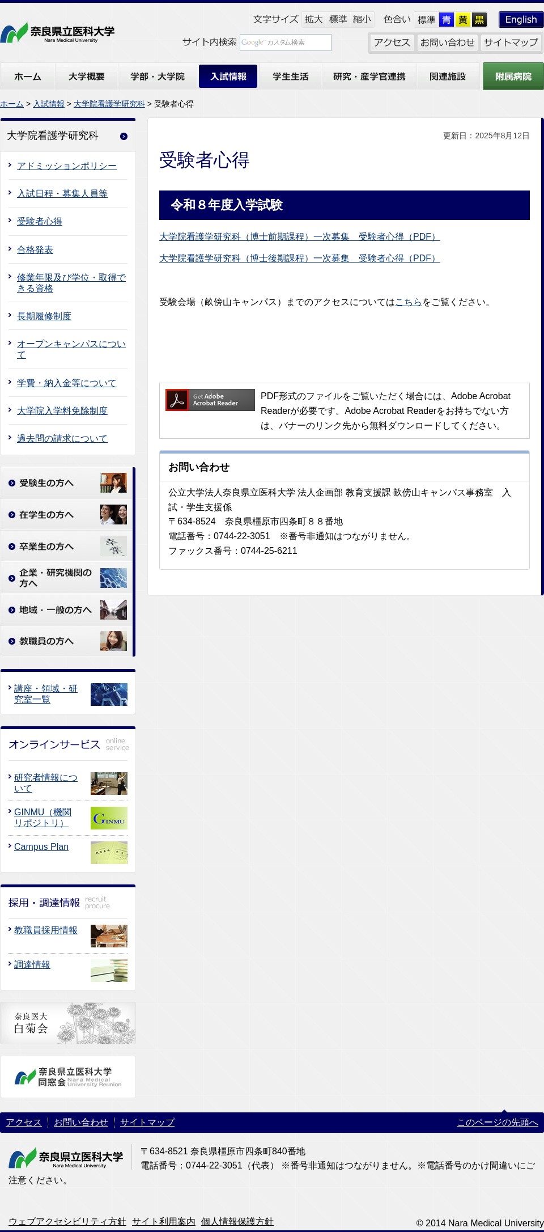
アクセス (24, 1122)
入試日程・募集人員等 (62, 193)
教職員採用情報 (46, 930)
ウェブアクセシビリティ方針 (67, 1221)
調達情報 (32, 964)
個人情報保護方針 (237, 1221)
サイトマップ (147, 1122)
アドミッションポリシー (67, 166)
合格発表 (35, 250)
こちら (408, 302)
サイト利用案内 (164, 1221)
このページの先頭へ (497, 1122)
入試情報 (49, 103)
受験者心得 (39, 221)
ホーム (12, 103)
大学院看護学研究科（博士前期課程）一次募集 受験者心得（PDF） (299, 237)
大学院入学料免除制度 (62, 411)
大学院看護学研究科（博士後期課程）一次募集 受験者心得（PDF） (299, 258)
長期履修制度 (44, 316)
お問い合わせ (81, 1122)
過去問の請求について (62, 438)
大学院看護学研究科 (109, 103)
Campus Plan (41, 847)
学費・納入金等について (67, 383)
